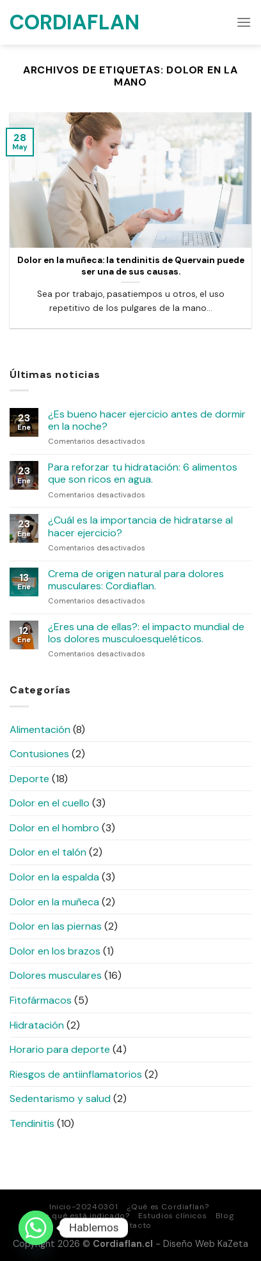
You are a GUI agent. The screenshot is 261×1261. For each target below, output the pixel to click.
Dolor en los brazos (55, 951)
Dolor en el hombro (54, 827)
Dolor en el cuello (50, 803)
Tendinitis (32, 1123)
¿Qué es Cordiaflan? (168, 1207)
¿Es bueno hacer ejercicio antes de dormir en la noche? (147, 420)
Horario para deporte (60, 1049)
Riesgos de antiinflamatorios (76, 1074)
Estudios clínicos (172, 1216)
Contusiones (39, 753)
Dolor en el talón (48, 852)
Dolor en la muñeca (54, 902)
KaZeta (232, 1244)
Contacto (132, 1225)
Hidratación (37, 1025)
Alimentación (40, 729)
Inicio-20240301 (83, 1207)
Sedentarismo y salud (60, 1098)
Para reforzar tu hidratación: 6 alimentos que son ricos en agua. (142, 473)
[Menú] (243, 22)
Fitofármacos (41, 1000)
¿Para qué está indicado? (78, 1216)
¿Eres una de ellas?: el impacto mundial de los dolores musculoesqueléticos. (146, 633)
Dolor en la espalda (54, 877)
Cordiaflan (74, 22)
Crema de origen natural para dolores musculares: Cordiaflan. (136, 580)
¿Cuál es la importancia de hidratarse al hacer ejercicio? (140, 526)
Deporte (29, 778)
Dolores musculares (56, 975)
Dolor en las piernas (56, 926)
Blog (225, 1216)
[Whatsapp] (36, 1228)
